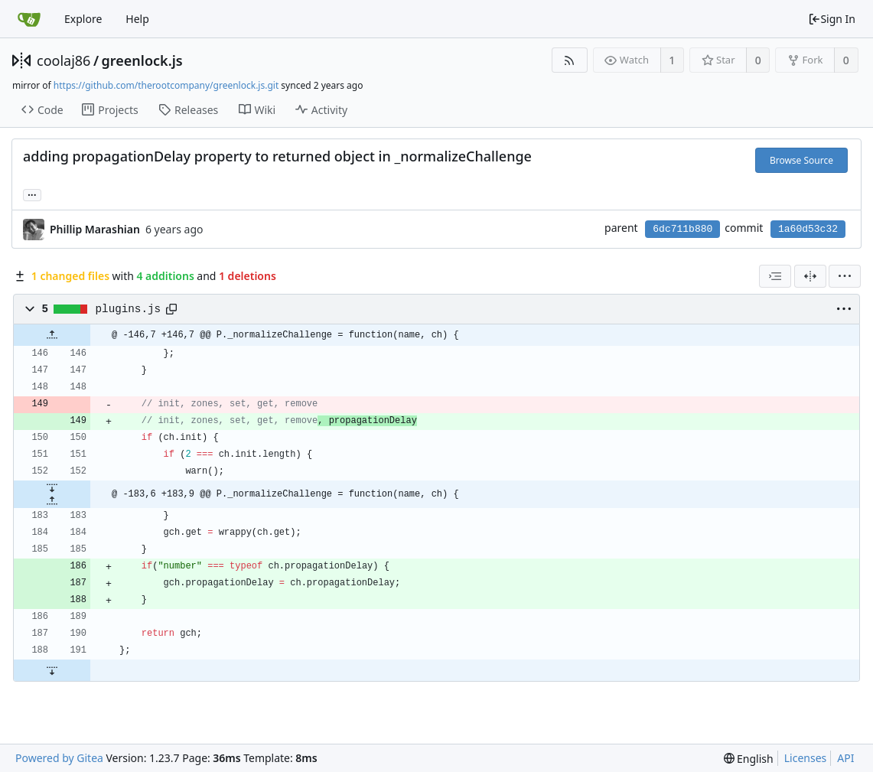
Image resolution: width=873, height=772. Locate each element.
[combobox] (775, 276)
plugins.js (128, 309)
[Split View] (810, 276)
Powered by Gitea (59, 758)
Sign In (831, 18)
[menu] (845, 276)
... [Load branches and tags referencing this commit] (32, 194)
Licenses (805, 758)
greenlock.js (142, 60)
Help (137, 18)
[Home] (29, 19)
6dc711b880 (682, 229)
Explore (83, 18)
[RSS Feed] (570, 60)
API (845, 758)
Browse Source (801, 160)
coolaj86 (63, 60)
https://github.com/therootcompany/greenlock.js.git (166, 85)
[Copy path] (171, 309)
